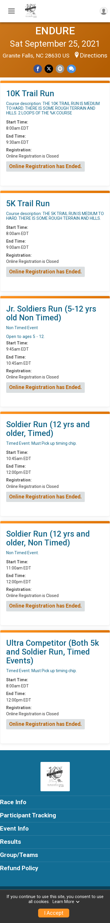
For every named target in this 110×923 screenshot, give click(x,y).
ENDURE (55, 31)
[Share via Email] (60, 69)
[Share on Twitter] (49, 69)
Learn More (66, 901)
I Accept (53, 913)
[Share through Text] (71, 69)
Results (10, 841)
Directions (93, 55)
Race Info (13, 802)
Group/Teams (19, 854)
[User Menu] (104, 11)
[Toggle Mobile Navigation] (11, 11)
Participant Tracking (28, 815)
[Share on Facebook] (37, 69)
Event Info (14, 828)
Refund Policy (19, 868)
